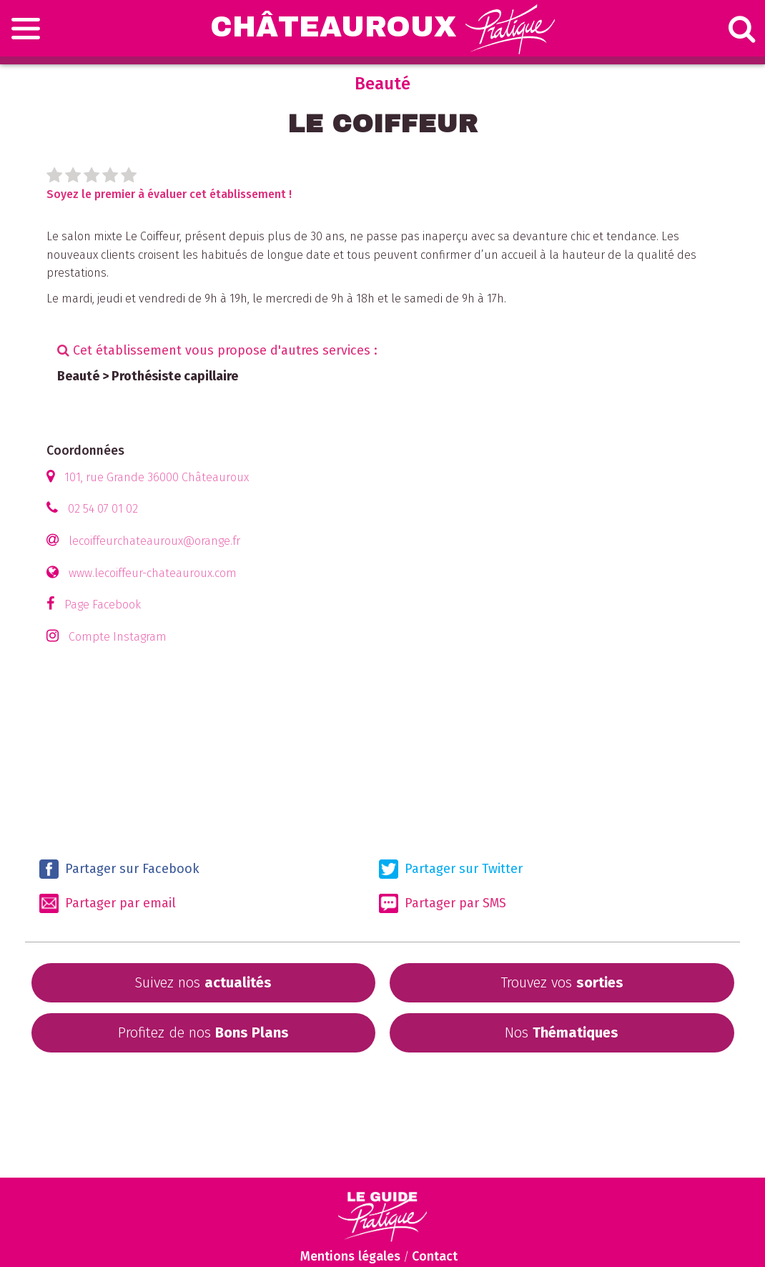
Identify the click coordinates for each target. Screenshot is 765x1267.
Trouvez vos (561, 982)
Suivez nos (203, 982)
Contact (435, 1256)
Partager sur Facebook (119, 869)
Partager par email (107, 903)
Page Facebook (102, 604)
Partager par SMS (442, 903)
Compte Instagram (118, 637)
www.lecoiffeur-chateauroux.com (153, 573)
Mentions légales (350, 1256)
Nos (561, 1032)
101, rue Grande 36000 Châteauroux (156, 477)
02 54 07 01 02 (103, 509)
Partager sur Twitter (451, 869)
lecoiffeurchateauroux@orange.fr (154, 541)
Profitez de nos (203, 1032)
